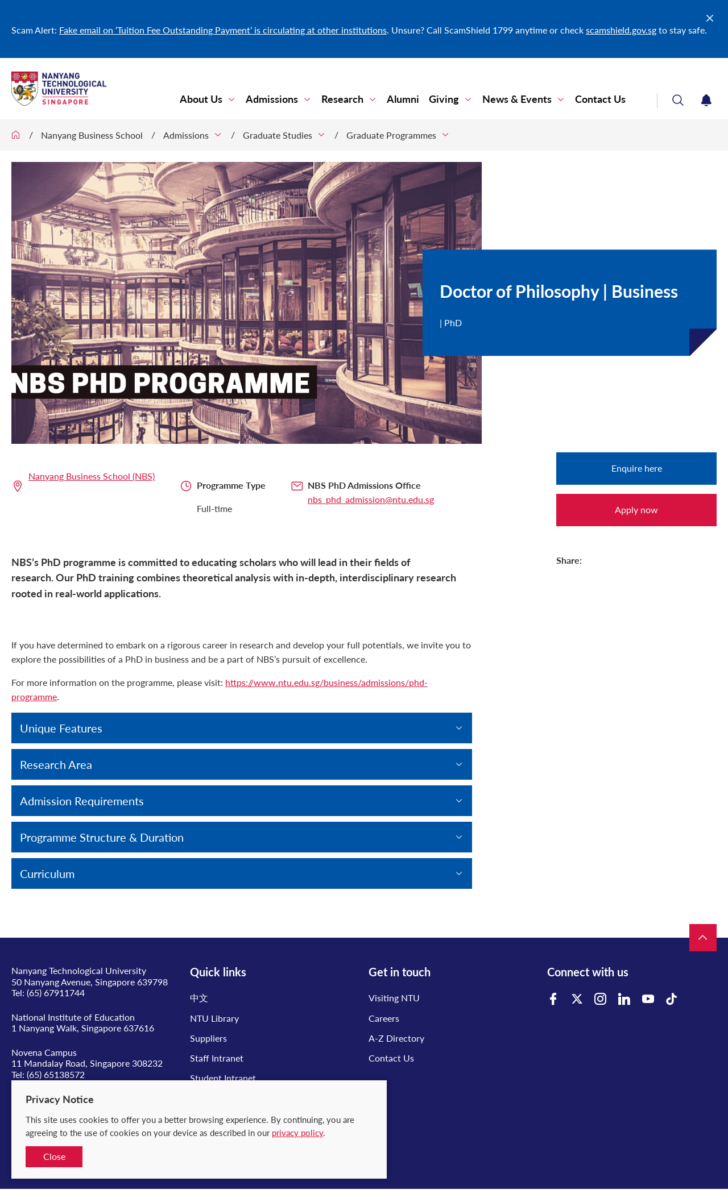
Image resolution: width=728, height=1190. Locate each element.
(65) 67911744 (56, 992)
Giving (444, 99)
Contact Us (600, 99)
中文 (199, 997)
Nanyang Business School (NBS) (91, 476)
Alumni (403, 99)
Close (54, 1156)
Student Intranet (223, 1077)
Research (342, 99)
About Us (201, 99)
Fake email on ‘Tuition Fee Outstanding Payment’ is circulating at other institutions (223, 29)
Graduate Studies (277, 135)
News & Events (517, 99)
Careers (384, 1018)
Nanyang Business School (92, 135)
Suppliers (208, 1038)
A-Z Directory (396, 1038)
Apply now (636, 509)
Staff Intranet (216, 1057)
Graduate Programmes (391, 135)
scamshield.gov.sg (621, 29)
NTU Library (214, 1018)
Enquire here (636, 468)
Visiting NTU (394, 997)
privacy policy (297, 1132)
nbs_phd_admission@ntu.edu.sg (371, 499)
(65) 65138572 (56, 1074)
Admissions (272, 99)
